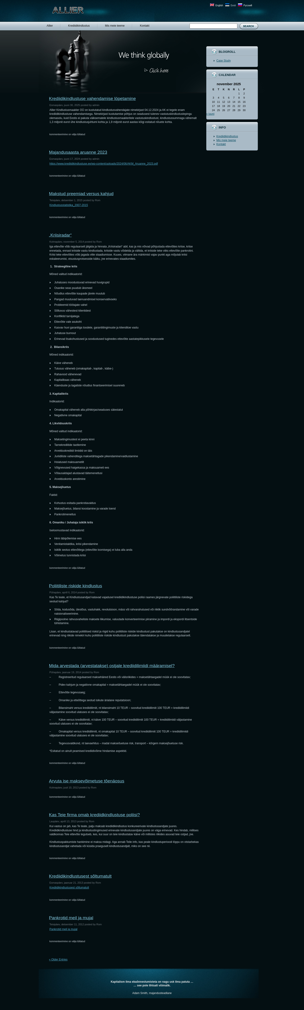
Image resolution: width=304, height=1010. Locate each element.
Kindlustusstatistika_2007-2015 (69, 205)
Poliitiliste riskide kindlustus (75, 585)
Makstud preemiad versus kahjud (81, 193)
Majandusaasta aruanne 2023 (78, 152)
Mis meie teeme (226, 140)
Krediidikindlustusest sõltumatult (80, 876)
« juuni (210, 114)
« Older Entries (58, 959)
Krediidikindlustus (227, 136)
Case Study (223, 60)
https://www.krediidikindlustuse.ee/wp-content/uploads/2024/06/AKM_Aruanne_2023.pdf (104, 163)
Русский (247, 5)
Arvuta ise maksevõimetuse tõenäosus (86, 781)
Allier (77, 10)
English (219, 5)
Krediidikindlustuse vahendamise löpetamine (92, 98)
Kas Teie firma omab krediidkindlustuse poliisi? (94, 814)
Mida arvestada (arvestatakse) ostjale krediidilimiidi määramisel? (112, 665)
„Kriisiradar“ (60, 235)
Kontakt (221, 144)
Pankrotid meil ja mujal (71, 917)
